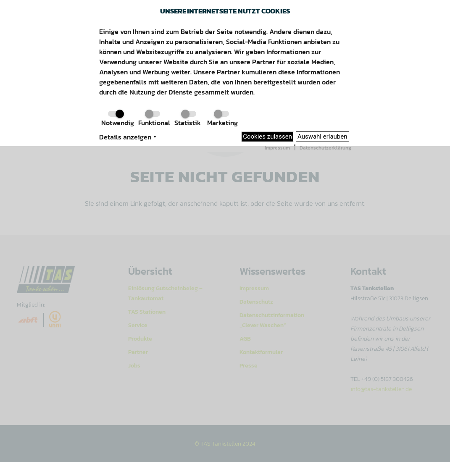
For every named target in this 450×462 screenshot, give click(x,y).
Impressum (277, 148)
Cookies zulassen (267, 136)
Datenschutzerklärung (325, 148)
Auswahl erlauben (322, 136)
